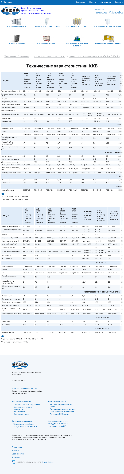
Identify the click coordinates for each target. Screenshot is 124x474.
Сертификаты (105, 2)
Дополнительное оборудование (107, 43)
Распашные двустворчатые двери (63, 409)
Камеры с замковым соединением (26, 404)
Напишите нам (101, 12)
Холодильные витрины (46, 43)
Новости (92, 2)
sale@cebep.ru (99, 9)
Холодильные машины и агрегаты (107, 26)
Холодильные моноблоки (23, 424)
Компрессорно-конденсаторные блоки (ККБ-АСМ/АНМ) (94, 56)
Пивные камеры (19, 411)
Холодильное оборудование (16, 56)
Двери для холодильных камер (46, 26)
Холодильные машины (22, 421)
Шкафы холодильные (16, 43)
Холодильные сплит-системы (25, 427)
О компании (80, 2)
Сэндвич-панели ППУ (57, 426)
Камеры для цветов (21, 414)
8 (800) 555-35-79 (18, 381)
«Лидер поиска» (48, 462)
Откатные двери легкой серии (62, 411)
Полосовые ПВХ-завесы (59, 414)
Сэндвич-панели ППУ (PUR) (77, 26)
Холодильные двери (57, 401)
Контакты (119, 2)
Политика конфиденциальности (24, 388)
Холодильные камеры (15, 26)
